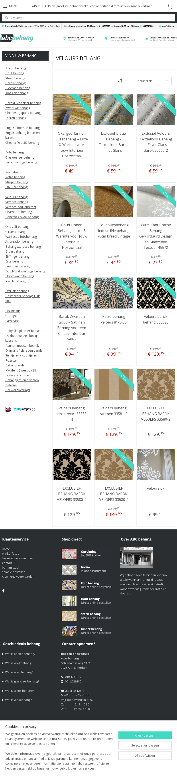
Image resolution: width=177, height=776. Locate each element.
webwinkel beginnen (156, 760)
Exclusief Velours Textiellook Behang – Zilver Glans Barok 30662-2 (156, 142)
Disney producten (18, 375)
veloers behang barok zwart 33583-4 (71, 414)
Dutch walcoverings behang (25, 271)
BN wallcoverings (17, 390)
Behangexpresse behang (23, 246)
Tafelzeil (11, 385)
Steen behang (15, 78)
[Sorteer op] (142, 81)
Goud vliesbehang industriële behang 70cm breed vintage (113, 230)
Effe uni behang (16, 187)
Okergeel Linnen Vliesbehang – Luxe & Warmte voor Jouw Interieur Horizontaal (71, 144)
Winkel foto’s (10, 554)
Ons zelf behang (17, 226)
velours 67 (155, 488)
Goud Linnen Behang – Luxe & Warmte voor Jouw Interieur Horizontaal (71, 236)
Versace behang (16, 202)
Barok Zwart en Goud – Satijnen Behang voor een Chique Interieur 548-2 (71, 327)
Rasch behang (15, 281)
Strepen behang (16, 182)
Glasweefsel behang (19, 157)
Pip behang (13, 172)
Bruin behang (14, 251)
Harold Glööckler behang (23, 103)
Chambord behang (18, 212)
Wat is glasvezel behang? (22, 681)
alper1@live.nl (74, 691)
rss (139, 760)
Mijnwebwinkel (96, 768)
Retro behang (15, 177)
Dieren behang (15, 118)
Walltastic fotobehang (21, 236)
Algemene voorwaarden (18, 577)
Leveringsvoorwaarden (17, 558)
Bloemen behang (17, 88)
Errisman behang (17, 266)
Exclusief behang (17, 291)
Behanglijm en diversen (22, 380)
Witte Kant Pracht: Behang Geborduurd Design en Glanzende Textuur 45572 (155, 236)
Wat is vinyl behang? (18, 663)
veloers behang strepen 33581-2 (113, 411)
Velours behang (16, 197)
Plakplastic (12, 311)
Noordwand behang (19, 276)
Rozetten (11, 360)
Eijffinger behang (17, 256)
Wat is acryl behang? (19, 672)
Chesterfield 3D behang (22, 142)
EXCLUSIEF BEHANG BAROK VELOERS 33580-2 (155, 414)
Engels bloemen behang (22, 128)
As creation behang (19, 241)
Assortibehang (15, 68)
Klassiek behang (16, 93)
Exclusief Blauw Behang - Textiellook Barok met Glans (114, 142)
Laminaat (12, 321)
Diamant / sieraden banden (24, 350)
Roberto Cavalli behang (22, 217)
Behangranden (15, 365)
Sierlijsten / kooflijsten (21, 355)
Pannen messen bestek (22, 345)
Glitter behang (15, 232)
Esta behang (14, 261)
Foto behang (14, 152)
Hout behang (14, 73)
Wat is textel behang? (19, 691)
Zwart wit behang (17, 108)
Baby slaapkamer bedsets (23, 331)
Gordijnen (12, 316)
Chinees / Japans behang (23, 113)
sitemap (130, 760)
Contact (7, 563)
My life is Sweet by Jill (20, 370)
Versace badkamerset (20, 207)
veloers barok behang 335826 (156, 319)
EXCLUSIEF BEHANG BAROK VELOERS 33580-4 (71, 494)
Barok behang (15, 83)
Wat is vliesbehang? (18, 700)
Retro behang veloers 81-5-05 (114, 319)
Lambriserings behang (21, 162)
